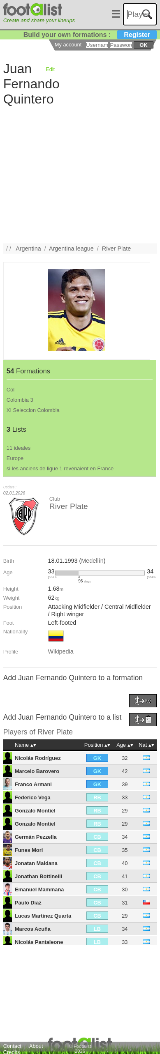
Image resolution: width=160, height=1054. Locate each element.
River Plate (116, 248)
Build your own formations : (90, 34)
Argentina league (71, 248)
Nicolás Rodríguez (38, 758)
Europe (15, 458)
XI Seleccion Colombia (33, 410)
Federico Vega (33, 797)
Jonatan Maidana (36, 863)
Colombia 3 (20, 400)
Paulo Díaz (28, 903)
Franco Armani (33, 784)
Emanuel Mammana (39, 889)
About (36, 1046)
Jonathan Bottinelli (38, 876)
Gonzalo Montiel (35, 811)
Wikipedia (60, 651)
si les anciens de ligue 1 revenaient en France (60, 468)
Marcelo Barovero (37, 771)
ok (143, 45)
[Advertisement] (77, 167)
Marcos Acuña (33, 929)
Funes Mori (29, 850)
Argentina (28, 248)
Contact (12, 1046)
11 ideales (18, 448)
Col (10, 390)
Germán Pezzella (36, 837)
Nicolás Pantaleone (39, 942)
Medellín (92, 560)
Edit (50, 69)
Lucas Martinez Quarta (43, 916)
